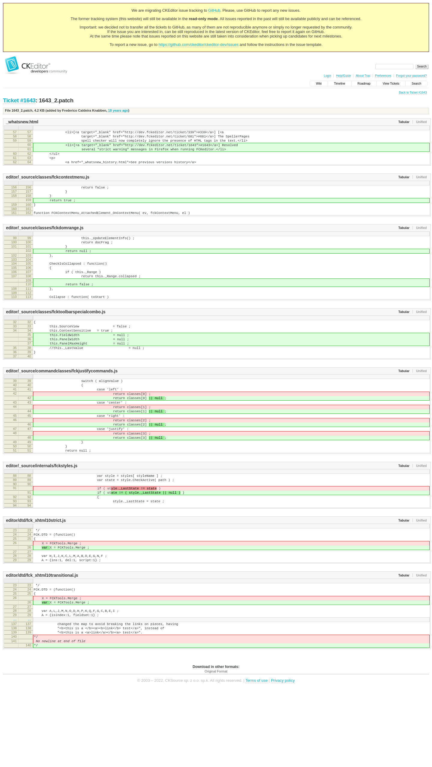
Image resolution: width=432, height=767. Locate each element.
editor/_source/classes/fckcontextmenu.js (47, 185)
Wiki (319, 83)
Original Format (216, 748)
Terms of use (256, 758)
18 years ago (118, 110)
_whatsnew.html (22, 121)
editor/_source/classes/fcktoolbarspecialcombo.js (55, 337)
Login (327, 75)
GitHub (214, 10)
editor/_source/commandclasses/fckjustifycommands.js (62, 405)
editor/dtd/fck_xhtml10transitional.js (42, 639)
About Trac (363, 75)
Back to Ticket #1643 (413, 92)
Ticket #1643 (19, 100)
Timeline (339, 83)
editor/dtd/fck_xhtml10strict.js (36, 577)
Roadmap (364, 83)
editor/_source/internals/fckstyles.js (41, 516)
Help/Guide (343, 75)
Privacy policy (283, 758)
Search (416, 83)
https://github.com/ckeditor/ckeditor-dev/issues (199, 44)
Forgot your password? (411, 75)
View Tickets (391, 83)
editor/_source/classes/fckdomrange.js (44, 242)
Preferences (383, 75)
